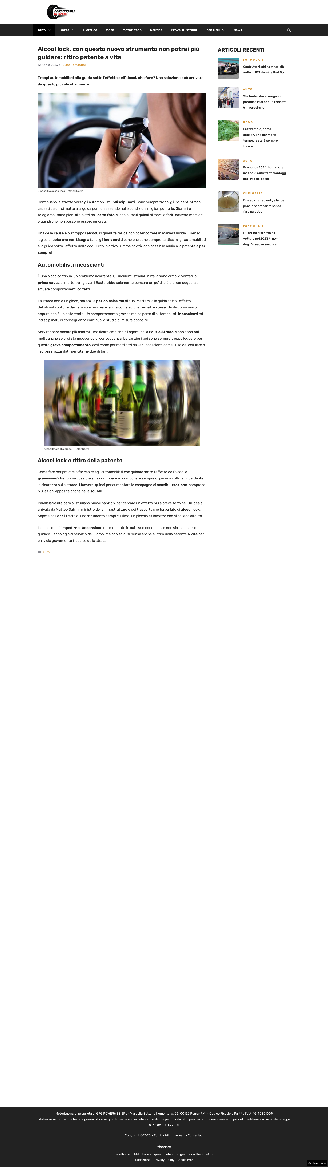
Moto (110, 30)
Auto (46, 30)
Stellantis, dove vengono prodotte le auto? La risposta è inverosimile (264, 101)
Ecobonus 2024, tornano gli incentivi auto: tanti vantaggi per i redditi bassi (265, 173)
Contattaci (195, 1135)
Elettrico (90, 30)
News (237, 30)
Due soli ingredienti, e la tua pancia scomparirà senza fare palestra (264, 206)
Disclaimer (185, 1160)
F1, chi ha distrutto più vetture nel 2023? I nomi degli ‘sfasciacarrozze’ (261, 238)
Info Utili (217, 30)
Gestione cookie (317, 1163)
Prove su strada (184, 30)
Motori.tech (132, 30)
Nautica (156, 30)
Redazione (142, 1160)
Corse (69, 30)
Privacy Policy (164, 1160)
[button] (289, 30)
